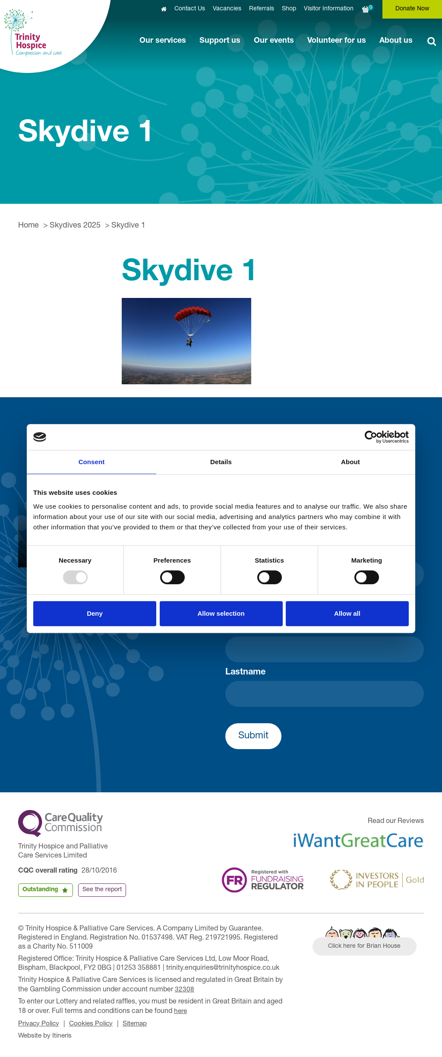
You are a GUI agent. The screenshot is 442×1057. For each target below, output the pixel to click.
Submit (253, 736)
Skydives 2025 (75, 226)
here (181, 1010)
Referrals (261, 9)
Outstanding (40, 890)
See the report (102, 890)
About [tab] (350, 461)
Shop (289, 9)
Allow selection (220, 613)
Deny (95, 613)
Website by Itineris (46, 1034)
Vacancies (227, 9)
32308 (184, 989)
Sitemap (141, 1022)
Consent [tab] (92, 461)
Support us (219, 41)
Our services (162, 41)
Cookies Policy (95, 1022)
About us (396, 41)
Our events (274, 41)
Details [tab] (221, 461)
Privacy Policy (40, 1022)
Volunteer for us (336, 41)
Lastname (245, 672)
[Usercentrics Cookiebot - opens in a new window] (371, 436)
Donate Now (412, 9)
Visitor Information (329, 9)
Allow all (347, 613)
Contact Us (189, 9)
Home (28, 226)
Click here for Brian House (366, 947)
